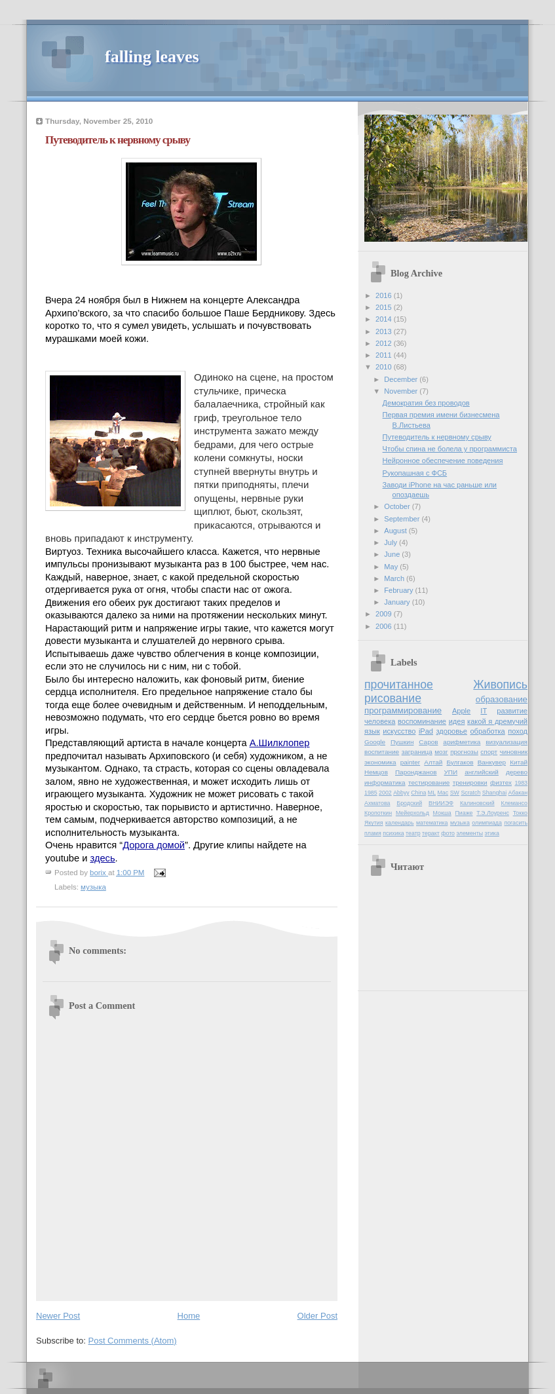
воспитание (381, 751)
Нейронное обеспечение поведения (443, 460)
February (399, 590)
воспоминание (422, 721)
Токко (520, 813)
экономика (380, 762)
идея (457, 721)
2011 (384, 355)
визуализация (506, 741)
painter (410, 762)
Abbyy (401, 792)
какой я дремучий (497, 721)
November (401, 391)
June (393, 554)
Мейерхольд (412, 813)
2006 (384, 626)
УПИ (451, 772)
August (396, 531)
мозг (441, 751)
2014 (384, 319)
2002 (385, 792)
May (392, 567)
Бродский (409, 803)
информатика (385, 782)
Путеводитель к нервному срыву (437, 437)
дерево (516, 772)
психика (393, 833)
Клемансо (514, 803)
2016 (384, 295)
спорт (488, 751)
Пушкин (402, 741)
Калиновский (477, 803)
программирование (403, 710)
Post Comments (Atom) (132, 1341)
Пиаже (464, 813)
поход (517, 731)
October (397, 506)
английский (482, 772)
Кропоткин (378, 813)
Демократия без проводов (426, 403)
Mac (443, 792)
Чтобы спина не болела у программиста (450, 449)
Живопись (500, 684)
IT (483, 711)
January (397, 602)
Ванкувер (492, 762)
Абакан (518, 792)
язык (372, 731)
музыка (93, 887)
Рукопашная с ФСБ (415, 473)
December (401, 379)
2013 (384, 331)
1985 (370, 792)
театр (413, 833)
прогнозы (464, 751)
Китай (518, 762)
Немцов (376, 772)
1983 (520, 783)
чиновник (513, 751)
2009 (384, 614)
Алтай (433, 762)
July (391, 542)
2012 (384, 343)
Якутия (373, 822)
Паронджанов (415, 772)
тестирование (429, 782)
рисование (392, 698)
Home (189, 1316)
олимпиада (487, 822)
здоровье (451, 731)
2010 (384, 367)
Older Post (317, 1316)
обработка (487, 731)
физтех (501, 782)
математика (432, 822)
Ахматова (377, 803)
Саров (428, 741)
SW (454, 792)
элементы (469, 833)
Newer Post (58, 1316)
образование (501, 699)
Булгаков (459, 762)
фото (448, 833)
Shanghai (494, 792)
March (395, 578)
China (418, 792)
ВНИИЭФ (441, 803)
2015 (384, 307)
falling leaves (152, 56)
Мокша (442, 813)
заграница (417, 751)
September (402, 519)
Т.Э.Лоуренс (492, 813)
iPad (426, 731)
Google (374, 741)
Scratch (470, 792)
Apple (461, 711)
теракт (431, 833)
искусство (399, 731)
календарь (399, 822)
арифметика (461, 741)
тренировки (470, 782)
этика (492, 833)
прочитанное (398, 684)
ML (432, 792)
